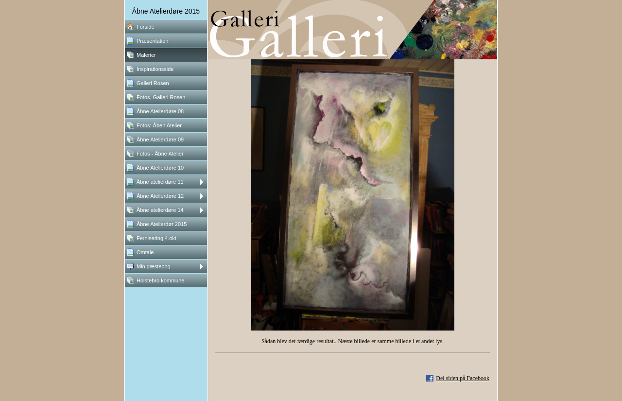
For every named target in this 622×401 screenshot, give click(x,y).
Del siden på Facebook (462, 378)
